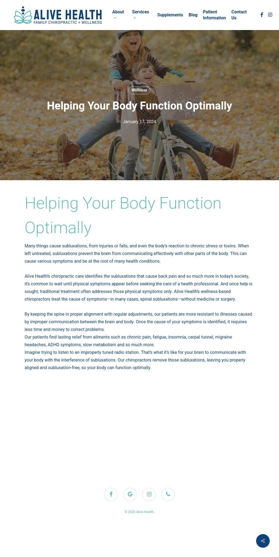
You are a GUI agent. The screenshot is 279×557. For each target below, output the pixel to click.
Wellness (139, 90)
